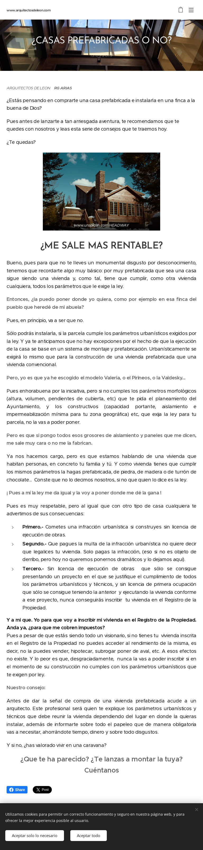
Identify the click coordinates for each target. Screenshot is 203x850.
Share (17, 790)
